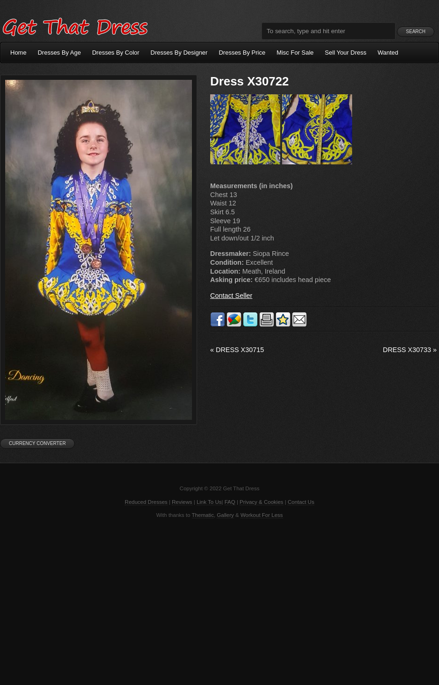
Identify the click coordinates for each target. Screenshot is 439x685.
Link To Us (209, 502)
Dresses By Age (59, 52)
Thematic (203, 515)
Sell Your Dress (346, 52)
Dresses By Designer (178, 52)
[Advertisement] (219, 601)
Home (18, 52)
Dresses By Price (242, 52)
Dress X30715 (237, 349)
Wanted (388, 52)
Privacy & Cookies (261, 502)
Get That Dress (74, 25)
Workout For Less (262, 515)
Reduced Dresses (146, 502)
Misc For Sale (294, 52)
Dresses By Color (115, 52)
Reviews (182, 502)
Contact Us (301, 502)
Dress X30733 (410, 349)
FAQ (230, 502)
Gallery (225, 515)
